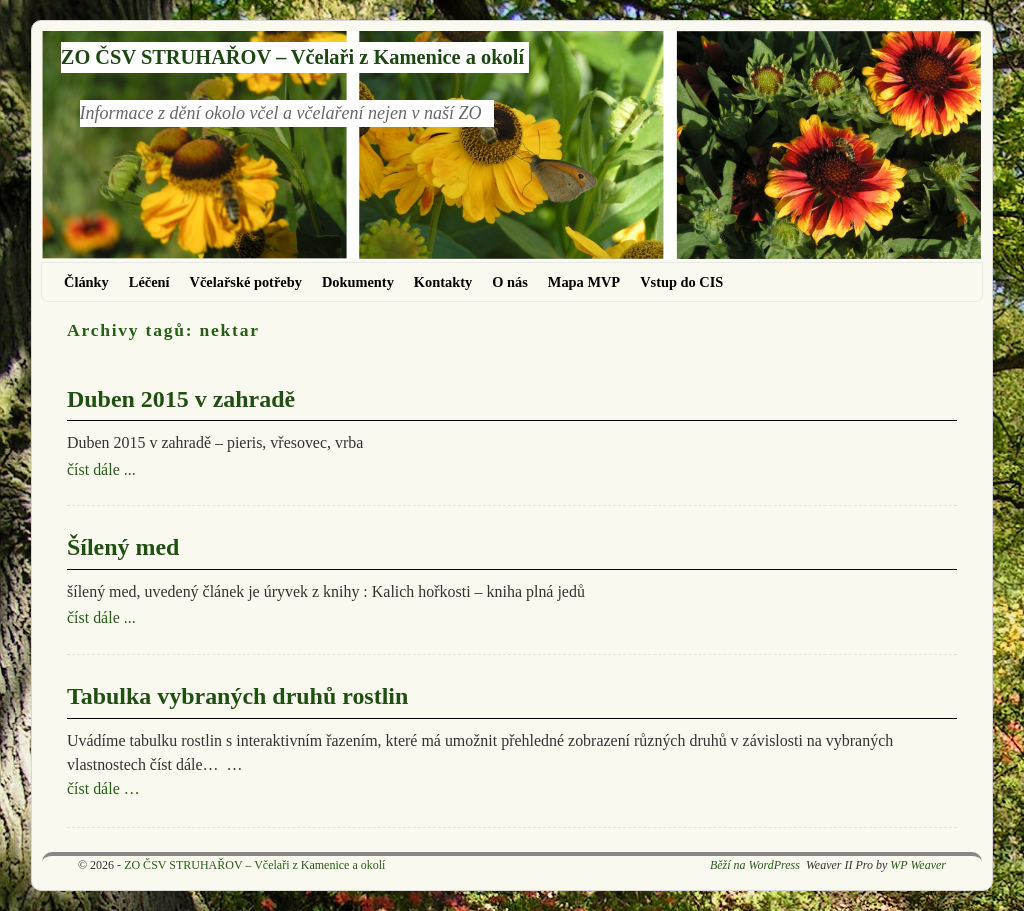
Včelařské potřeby (246, 282)
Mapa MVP (584, 282)
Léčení (149, 282)
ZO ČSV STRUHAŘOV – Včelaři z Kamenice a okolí (292, 57)
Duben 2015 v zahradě (181, 399)
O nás (510, 282)
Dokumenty (358, 282)
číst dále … (103, 788)
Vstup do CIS (681, 282)
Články (86, 282)
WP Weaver (918, 865)
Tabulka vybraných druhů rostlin (237, 696)
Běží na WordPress (755, 865)
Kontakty (443, 282)
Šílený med (123, 547)
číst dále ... (101, 469)
